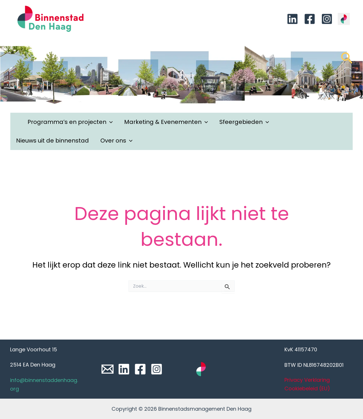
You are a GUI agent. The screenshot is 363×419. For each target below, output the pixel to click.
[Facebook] (309, 19)
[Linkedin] (292, 19)
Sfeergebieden (244, 122)
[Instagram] (327, 19)
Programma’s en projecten (70, 122)
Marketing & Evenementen (166, 122)
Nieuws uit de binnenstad (52, 141)
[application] (109, 122)
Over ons (116, 140)
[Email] (108, 369)
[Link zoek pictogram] (347, 61)
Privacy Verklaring (307, 379)
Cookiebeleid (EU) (307, 388)
